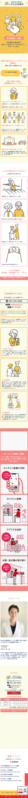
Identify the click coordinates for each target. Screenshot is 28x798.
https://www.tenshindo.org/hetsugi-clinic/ (10, 772)
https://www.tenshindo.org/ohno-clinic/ (10, 776)
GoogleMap (14, 693)
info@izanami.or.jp (16, 304)
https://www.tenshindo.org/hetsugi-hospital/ (11, 780)
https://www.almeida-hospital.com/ (9, 767)
